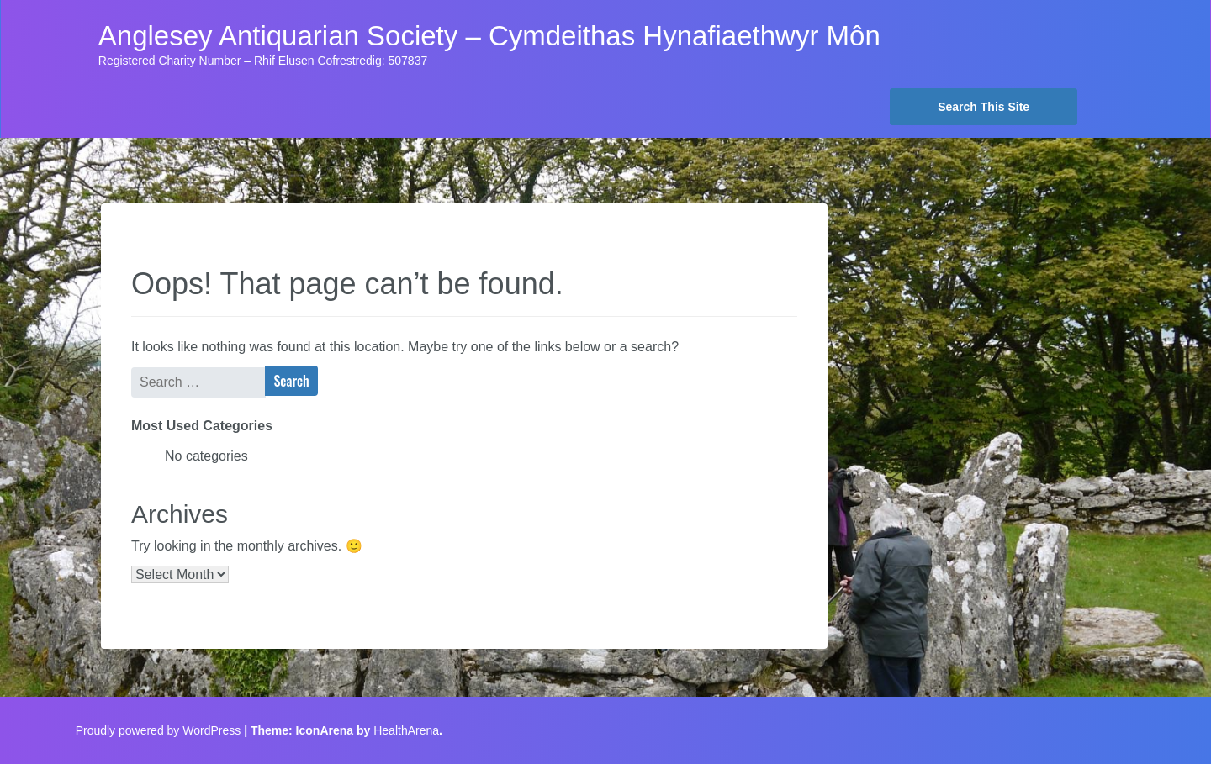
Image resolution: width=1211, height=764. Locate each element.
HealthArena (406, 730)
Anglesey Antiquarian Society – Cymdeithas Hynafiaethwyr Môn (489, 36)
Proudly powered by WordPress (158, 730)
